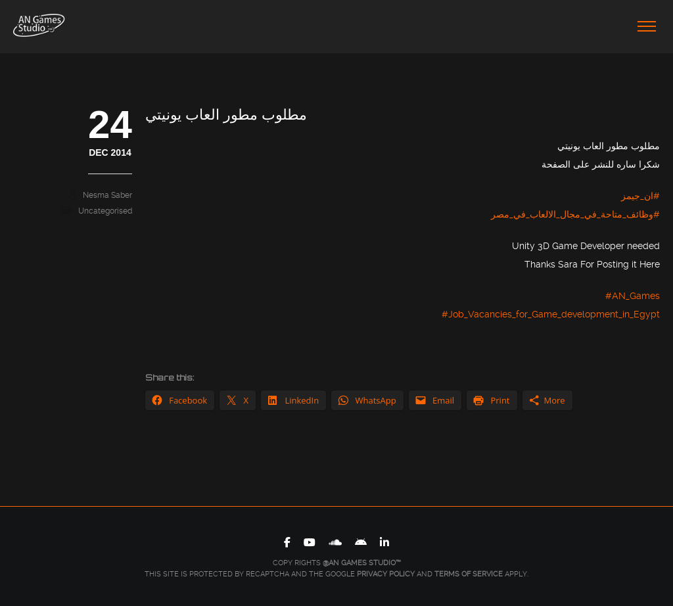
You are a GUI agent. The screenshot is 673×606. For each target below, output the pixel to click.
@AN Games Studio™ (362, 563)
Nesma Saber (107, 195)
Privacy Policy (386, 574)
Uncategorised (105, 211)
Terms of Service (468, 574)
